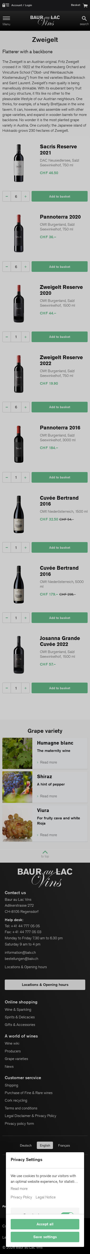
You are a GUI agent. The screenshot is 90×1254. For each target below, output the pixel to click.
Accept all (45, 1224)
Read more (19, 1189)
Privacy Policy (21, 1197)
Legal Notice (46, 1197)
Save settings (45, 1237)
